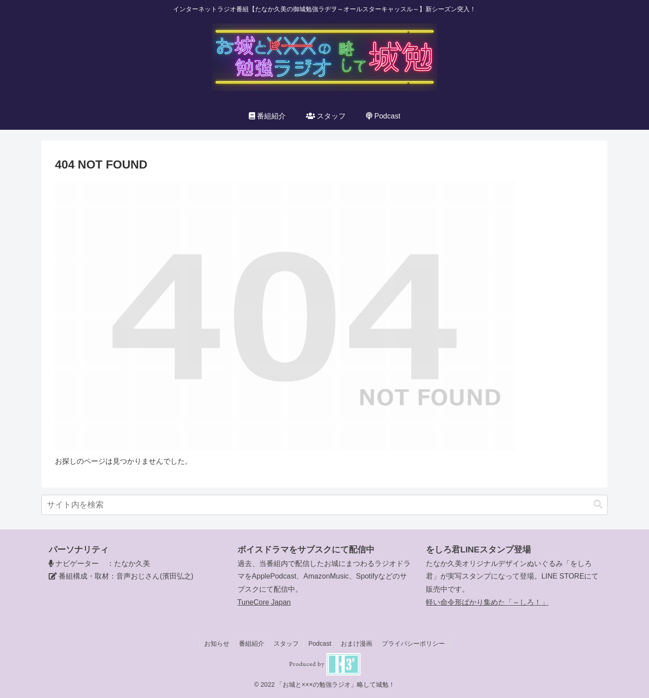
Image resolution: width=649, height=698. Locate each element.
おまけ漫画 (356, 643)
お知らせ (216, 643)
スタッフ (286, 643)
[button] (598, 504)
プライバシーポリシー (413, 643)
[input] (324, 505)
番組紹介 (251, 643)
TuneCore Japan (264, 602)
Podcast (319, 643)
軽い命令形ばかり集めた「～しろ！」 (487, 602)
